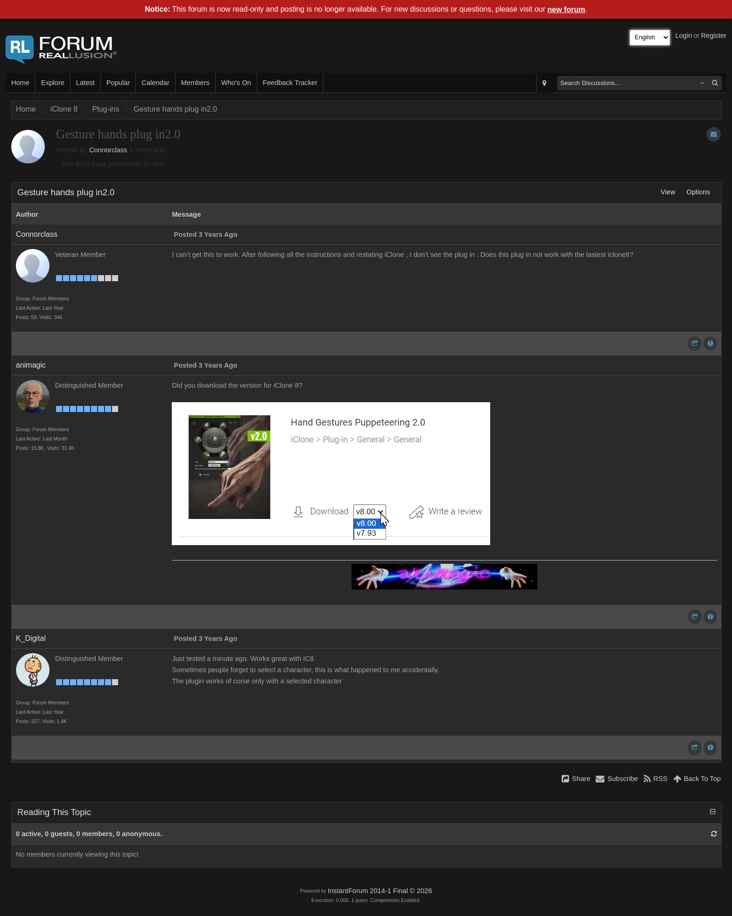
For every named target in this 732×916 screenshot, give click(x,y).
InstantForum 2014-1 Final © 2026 (380, 891)
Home (20, 82)
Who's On (236, 82)
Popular (118, 82)
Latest (85, 82)
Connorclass (108, 150)
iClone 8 (64, 109)
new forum (566, 10)
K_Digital (31, 638)
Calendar (155, 82)
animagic (31, 365)
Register (713, 35)
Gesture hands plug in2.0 (175, 109)
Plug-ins (105, 109)
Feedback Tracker (290, 82)
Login (684, 35)
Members (195, 82)
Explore (52, 82)
